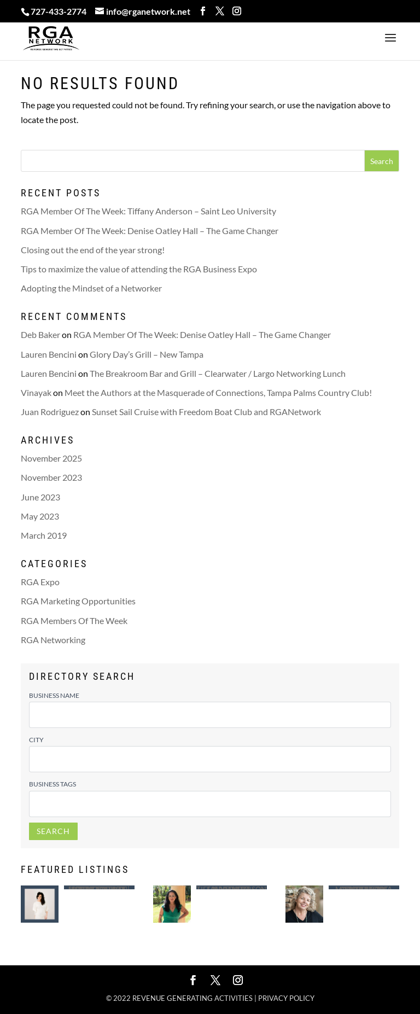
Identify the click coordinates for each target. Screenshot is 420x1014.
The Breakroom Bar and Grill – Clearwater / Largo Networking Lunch (218, 373)
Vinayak (36, 392)
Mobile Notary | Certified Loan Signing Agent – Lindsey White (99, 887)
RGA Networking (53, 639)
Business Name (54, 695)
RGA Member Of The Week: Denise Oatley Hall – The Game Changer (149, 230)
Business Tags (52, 784)
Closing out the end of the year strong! (93, 249)
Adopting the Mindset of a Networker (91, 288)
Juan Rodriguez (50, 411)
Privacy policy (286, 998)
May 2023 (40, 516)
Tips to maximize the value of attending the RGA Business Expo (139, 269)
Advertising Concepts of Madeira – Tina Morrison (363, 887)
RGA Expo (40, 581)
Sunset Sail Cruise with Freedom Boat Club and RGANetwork (206, 411)
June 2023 (40, 497)
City (36, 740)
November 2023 (51, 477)
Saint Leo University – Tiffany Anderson (231, 887)
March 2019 (44, 535)
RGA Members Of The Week (74, 620)
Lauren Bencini (49, 354)
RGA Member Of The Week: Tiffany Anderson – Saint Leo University (148, 211)
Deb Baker (40, 334)
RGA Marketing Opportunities (78, 601)
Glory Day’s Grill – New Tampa (146, 354)
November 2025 (51, 458)
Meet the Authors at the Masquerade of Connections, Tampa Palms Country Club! (218, 392)
